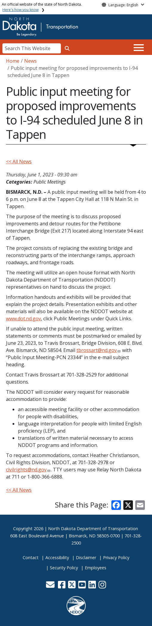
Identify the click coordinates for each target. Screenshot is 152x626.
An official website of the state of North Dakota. (42, 7)
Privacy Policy (116, 557)
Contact (31, 557)
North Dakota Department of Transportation (93, 528)
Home (12, 61)
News (30, 61)
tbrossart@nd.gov (96, 350)
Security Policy (64, 567)
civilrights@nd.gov (26, 469)
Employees (95, 567)
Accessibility (57, 557)
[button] (51, 586)
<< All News (19, 161)
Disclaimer (86, 557)
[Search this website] (67, 48)
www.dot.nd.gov (23, 318)
